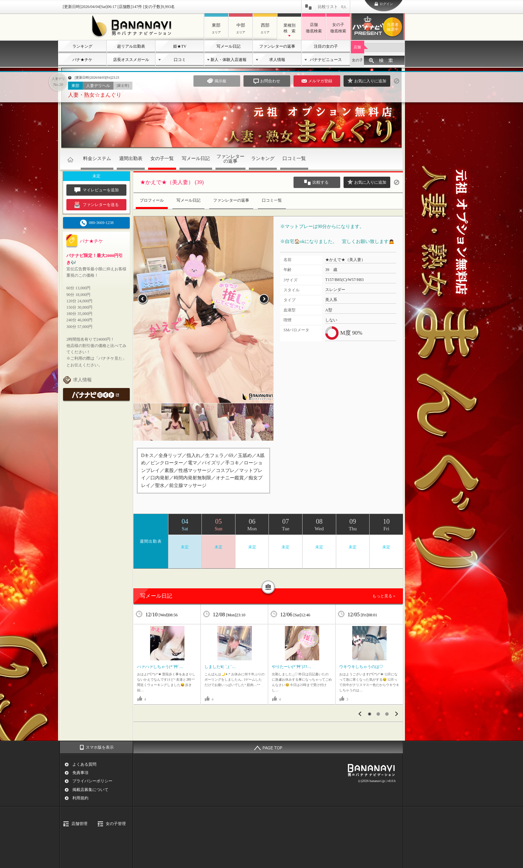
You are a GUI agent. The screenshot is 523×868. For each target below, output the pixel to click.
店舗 (357, 47)
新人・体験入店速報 (228, 59)
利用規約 (80, 798)
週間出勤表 (130, 158)
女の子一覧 (162, 158)
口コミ (180, 59)
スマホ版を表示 (100, 747)
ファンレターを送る (96, 204)
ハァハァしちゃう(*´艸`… (160, 666)
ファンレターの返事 (277, 46)
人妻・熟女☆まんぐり (94, 95)
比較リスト (332, 6)
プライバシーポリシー (92, 781)
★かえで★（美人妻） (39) (172, 182)
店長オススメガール (131, 59)
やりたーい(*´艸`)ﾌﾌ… (291, 666)
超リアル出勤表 (131, 46)
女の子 (357, 60)
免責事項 (80, 772)
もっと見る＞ (384, 596)
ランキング (82, 46)
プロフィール (152, 200)
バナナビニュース (326, 59)
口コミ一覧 (294, 158)
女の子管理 (116, 823)
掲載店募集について (90, 789)
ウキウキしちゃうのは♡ (361, 666)
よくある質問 (84, 764)
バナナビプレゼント (393, 27)
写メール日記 (228, 46)
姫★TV (179, 46)
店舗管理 (79, 823)
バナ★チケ (82, 59)
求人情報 (277, 59)
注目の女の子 (326, 46)
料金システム (97, 158)
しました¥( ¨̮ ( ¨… (220, 666)
